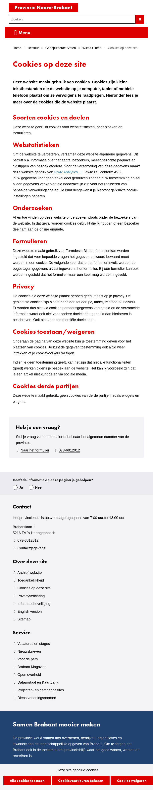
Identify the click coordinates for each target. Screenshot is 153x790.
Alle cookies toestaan (27, 780)
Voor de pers (27, 659)
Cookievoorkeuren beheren (80, 780)
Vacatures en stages (33, 644)
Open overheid (29, 675)
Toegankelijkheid (30, 580)
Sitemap (23, 619)
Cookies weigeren (131, 780)
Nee (38, 487)
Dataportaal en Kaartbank (37, 682)
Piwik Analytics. (68, 172)
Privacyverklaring (31, 596)
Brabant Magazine (31, 667)
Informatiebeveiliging (33, 604)
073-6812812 (69, 450)
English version (29, 611)
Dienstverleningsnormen (36, 698)
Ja (21, 487)
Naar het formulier (35, 450)
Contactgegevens (31, 548)
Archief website (29, 573)
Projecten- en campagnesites (40, 690)
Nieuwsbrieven (29, 651)
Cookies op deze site (34, 588)
